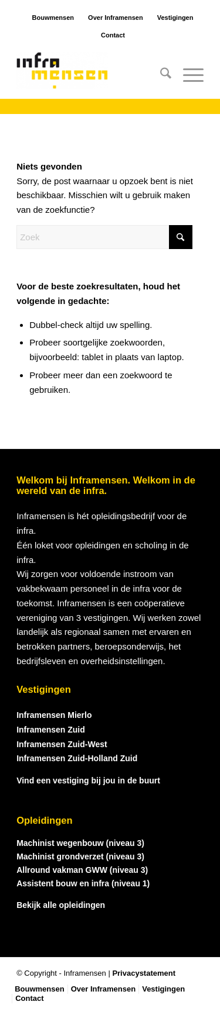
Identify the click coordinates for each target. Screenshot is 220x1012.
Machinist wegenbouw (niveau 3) (80, 843)
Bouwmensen (53, 17)
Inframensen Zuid (50, 729)
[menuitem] (159, 75)
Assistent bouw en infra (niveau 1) (83, 883)
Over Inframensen (115, 17)
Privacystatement (143, 973)
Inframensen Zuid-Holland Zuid (76, 758)
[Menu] (187, 75)
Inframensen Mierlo (54, 715)
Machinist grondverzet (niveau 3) (80, 856)
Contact (113, 35)
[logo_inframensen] (91, 75)
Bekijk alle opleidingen (60, 905)
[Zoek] (159, 75)
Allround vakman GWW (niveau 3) (82, 870)
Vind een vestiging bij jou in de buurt (88, 780)
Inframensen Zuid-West (61, 744)
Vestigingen (175, 17)
